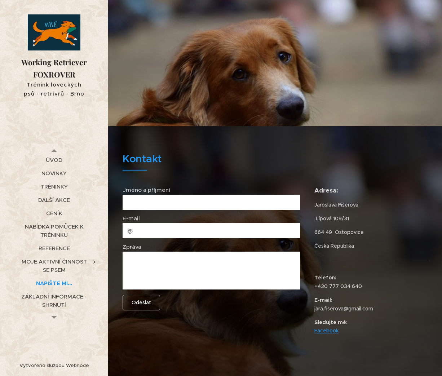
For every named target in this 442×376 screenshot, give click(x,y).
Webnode (77, 365)
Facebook (326, 330)
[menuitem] (54, 160)
